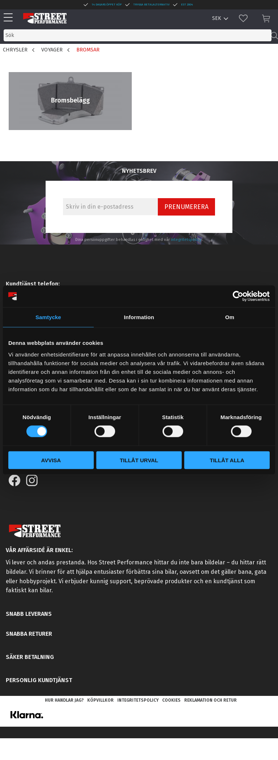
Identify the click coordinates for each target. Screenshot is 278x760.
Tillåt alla (227, 460)
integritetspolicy (186, 239)
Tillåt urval (139, 460)
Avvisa (51, 460)
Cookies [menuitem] (171, 700)
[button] (10, 18)
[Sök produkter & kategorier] (137, 35)
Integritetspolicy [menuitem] (138, 700)
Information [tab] (139, 317)
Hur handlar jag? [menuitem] (64, 700)
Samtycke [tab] (48, 317)
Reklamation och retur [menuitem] (210, 700)
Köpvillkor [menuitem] (100, 700)
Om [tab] (229, 317)
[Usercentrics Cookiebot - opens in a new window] (238, 296)
